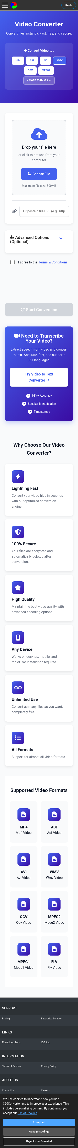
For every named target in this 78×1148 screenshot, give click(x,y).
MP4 (18, 60)
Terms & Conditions (53, 262)
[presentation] (39, 290)
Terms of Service (11, 1066)
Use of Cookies (27, 1113)
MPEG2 (46, 70)
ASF (32, 60)
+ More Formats (39, 80)
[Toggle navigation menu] (5, 5)
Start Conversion (39, 309)
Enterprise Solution (51, 1018)
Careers (45, 1090)
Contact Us (8, 1090)
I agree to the (43, 262)
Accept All (39, 1122)
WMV (60, 60)
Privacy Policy (49, 1066)
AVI (45, 60)
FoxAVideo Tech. (11, 1042)
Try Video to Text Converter (39, 377)
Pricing (6, 1018)
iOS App (45, 1042)
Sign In (68, 5)
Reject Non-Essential (39, 1141)
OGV (30, 70)
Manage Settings (39, 1131)
